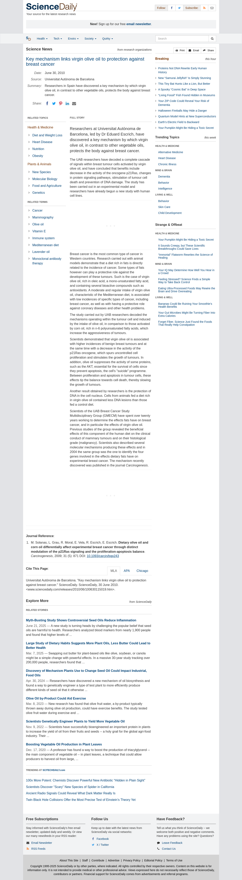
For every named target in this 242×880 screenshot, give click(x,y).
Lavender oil (41, 251)
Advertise (113, 860)
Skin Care (164, 207)
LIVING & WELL (164, 194)
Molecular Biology (44, 179)
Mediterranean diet (45, 245)
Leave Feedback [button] (172, 842)
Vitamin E (39, 231)
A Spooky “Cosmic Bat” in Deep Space (182, 89)
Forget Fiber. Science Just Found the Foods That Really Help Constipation (185, 323)
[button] (180, 50)
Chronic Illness (167, 164)
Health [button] (42, 38)
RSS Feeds (38, 848)
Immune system (43, 238)
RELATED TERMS (38, 202)
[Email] (74, 103)
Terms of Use (174, 860)
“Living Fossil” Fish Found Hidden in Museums (186, 95)
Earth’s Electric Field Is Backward (178, 122)
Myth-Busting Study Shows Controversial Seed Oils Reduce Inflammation (81, 620)
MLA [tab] (113, 570)
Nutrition (38, 149)
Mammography (43, 217)
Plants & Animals (39, 164)
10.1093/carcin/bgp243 (103, 556)
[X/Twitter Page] (179, 8)
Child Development (170, 213)
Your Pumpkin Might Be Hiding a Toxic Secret (186, 127)
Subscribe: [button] (191, 7)
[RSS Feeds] (204, 8)
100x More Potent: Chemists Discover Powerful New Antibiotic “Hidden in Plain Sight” (85, 780)
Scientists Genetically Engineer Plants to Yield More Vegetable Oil (75, 721)
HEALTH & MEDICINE (167, 146)
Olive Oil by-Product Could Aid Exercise (56, 698)
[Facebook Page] (172, 8)
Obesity (37, 156)
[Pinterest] (60, 103)
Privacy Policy (131, 860)
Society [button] (90, 38)
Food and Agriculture (47, 185)
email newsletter (138, 24)
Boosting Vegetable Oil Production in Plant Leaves (64, 744)
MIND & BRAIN (163, 170)
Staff (85, 860)
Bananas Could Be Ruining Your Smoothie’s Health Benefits (185, 305)
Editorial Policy (153, 860)
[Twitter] (54, 103)
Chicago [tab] (142, 570)
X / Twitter (103, 844)
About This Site (69, 860)
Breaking (162, 58)
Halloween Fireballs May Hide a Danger (182, 110)
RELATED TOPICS (38, 118)
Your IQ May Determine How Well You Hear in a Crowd (186, 272)
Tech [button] (58, 38)
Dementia (164, 176)
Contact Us (169, 848)
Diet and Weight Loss (47, 135)
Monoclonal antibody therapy (46, 261)
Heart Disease (42, 142)
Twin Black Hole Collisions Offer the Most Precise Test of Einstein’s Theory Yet (81, 799)
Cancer (37, 210)
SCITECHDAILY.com (54, 770)
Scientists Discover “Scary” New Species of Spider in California (70, 787)
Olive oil (38, 224)
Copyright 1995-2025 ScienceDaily (51, 866)
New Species (41, 172)
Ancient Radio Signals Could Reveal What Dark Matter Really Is (71, 793)
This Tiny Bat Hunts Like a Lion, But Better (184, 83)
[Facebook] (47, 103)
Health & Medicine (40, 127)
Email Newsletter (41, 842)
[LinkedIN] (67, 103)
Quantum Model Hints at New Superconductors (187, 116)
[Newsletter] (212, 8)
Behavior (163, 182)
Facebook (103, 838)
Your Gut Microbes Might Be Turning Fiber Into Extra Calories (186, 314)
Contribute (97, 860)
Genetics (38, 192)
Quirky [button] (107, 38)
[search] (212, 38)
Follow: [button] (161, 7)
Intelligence (165, 188)
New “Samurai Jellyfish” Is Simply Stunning (184, 78)
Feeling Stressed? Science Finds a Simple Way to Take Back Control (184, 281)
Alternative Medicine (170, 152)
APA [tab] (127, 570)
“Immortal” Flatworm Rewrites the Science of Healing (185, 256)
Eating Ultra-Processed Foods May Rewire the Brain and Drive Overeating (186, 290)
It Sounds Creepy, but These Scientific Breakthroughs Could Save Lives (181, 247)
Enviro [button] (73, 38)
